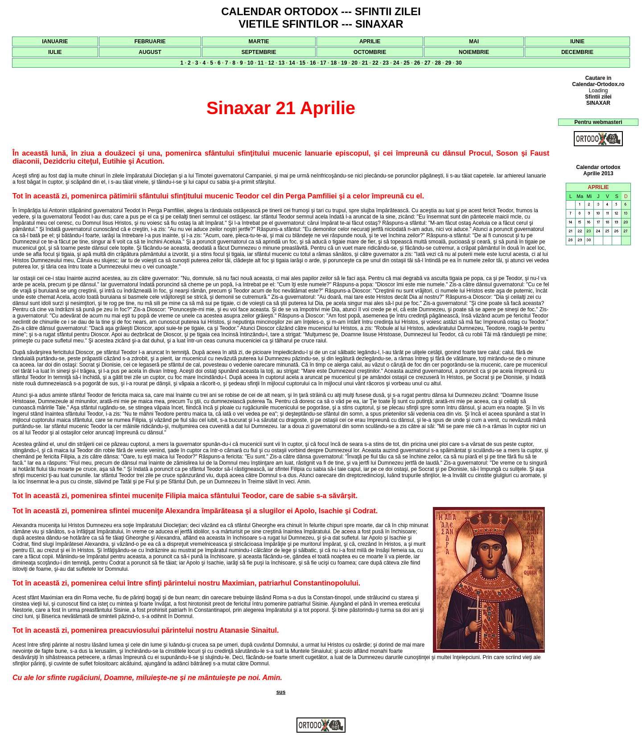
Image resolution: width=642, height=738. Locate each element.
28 (437, 63)
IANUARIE (55, 41)
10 (250, 63)
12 (271, 63)
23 (386, 63)
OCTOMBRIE (370, 52)
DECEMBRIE (577, 52)
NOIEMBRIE (474, 52)
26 (417, 63)
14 (292, 63)
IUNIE (577, 41)
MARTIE (259, 41)
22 (375, 63)
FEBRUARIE (149, 41)
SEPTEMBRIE (259, 52)
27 (427, 63)
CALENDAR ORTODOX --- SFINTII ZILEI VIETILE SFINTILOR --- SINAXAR (321, 17)
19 (344, 63)
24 (396, 63)
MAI (474, 41)
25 (406, 63)
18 (334, 63)
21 (365, 63)
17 (323, 63)
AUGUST (150, 52)
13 (281, 63)
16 (313, 63)
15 (302, 63)
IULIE (55, 52)
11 (260, 63)
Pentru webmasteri (598, 122)
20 (354, 63)
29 (448, 63)
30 (458, 63)
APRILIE (369, 41)
